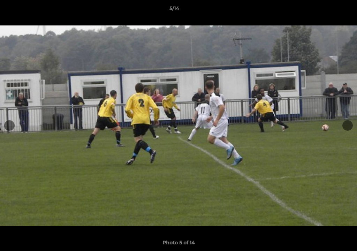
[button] (328, 10)
